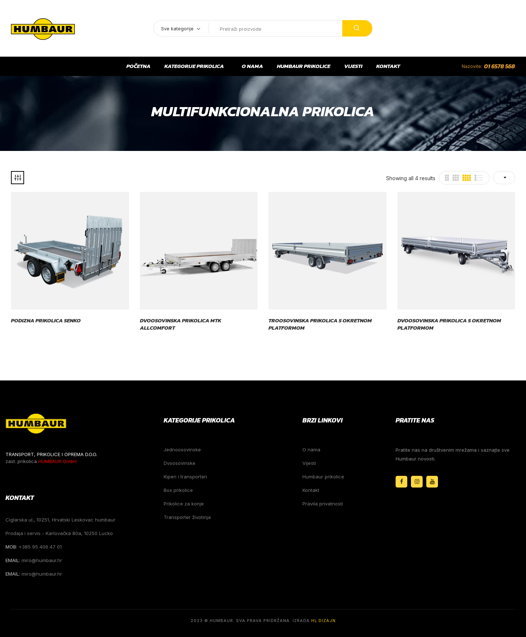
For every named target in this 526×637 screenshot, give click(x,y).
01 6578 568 (499, 66)
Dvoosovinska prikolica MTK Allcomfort (180, 324)
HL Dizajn (323, 620)
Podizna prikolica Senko (46, 320)
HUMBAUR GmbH (57, 461)
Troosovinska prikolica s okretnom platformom (320, 324)
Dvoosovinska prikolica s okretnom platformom (449, 324)
